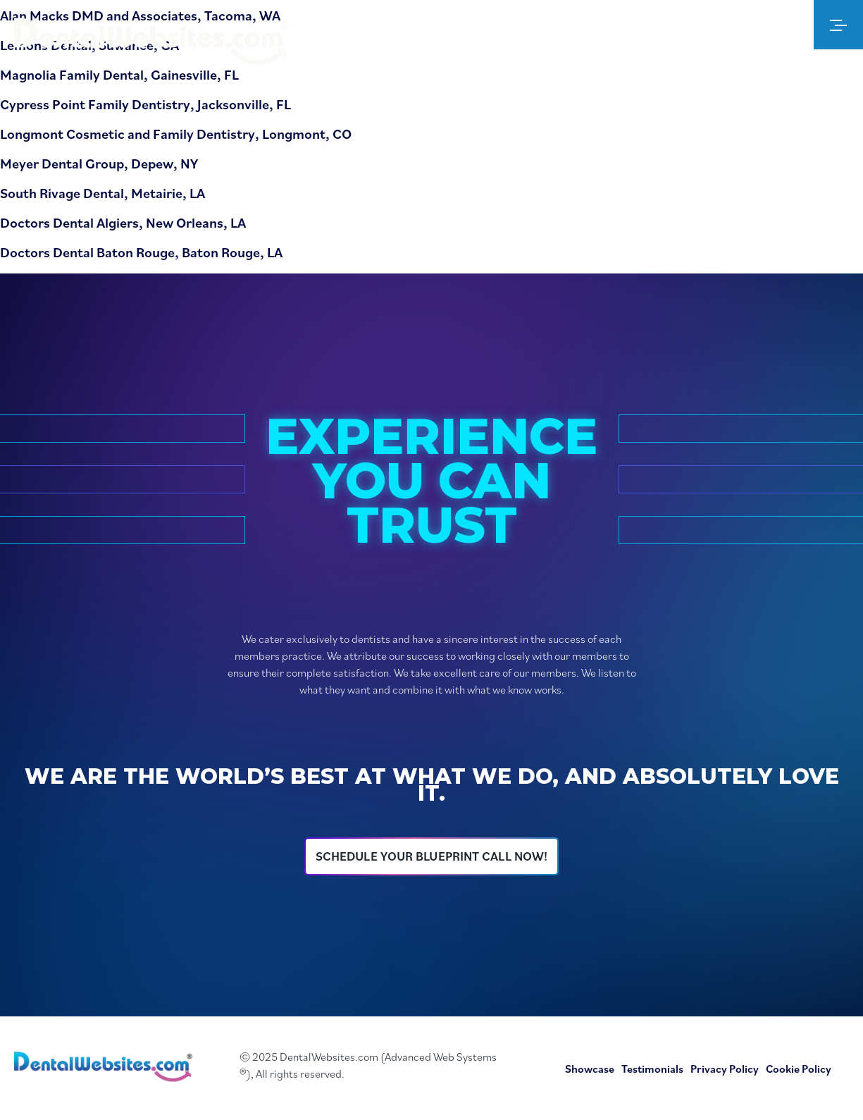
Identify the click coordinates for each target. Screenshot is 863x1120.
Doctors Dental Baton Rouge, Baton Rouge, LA (141, 252)
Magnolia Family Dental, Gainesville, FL (119, 75)
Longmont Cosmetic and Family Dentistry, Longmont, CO (176, 134)
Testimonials (652, 1068)
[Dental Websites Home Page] (105, 1069)
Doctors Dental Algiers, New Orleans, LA (123, 223)
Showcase (589, 1068)
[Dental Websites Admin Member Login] (757, 24)
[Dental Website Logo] (155, 44)
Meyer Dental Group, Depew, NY (99, 163)
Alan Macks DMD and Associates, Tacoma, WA (140, 15)
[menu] (838, 24)
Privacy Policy (724, 1068)
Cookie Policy (798, 1068)
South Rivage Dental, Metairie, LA (102, 193)
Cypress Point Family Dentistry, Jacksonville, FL (145, 104)
